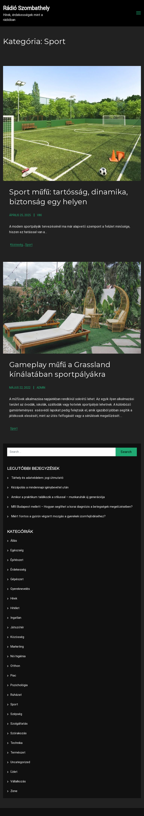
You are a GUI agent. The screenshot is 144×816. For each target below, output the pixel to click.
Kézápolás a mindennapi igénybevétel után (40, 487)
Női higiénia (18, 656)
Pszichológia (19, 685)
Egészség (17, 550)
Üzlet (13, 771)
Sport (29, 244)
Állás (13, 540)
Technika (16, 743)
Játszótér (17, 627)
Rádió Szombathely (26, 8)
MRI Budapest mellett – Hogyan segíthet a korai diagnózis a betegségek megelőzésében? (72, 506)
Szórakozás (18, 733)
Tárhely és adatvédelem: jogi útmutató (37, 477)
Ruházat (16, 694)
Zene (13, 791)
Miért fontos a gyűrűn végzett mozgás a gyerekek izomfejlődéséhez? (58, 516)
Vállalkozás (18, 781)
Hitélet (14, 608)
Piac (13, 675)
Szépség (16, 714)
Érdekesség (18, 569)
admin (41, 387)
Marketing (17, 646)
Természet (17, 752)
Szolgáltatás (19, 723)
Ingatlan (15, 617)
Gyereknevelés (20, 588)
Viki (39, 215)
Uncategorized (20, 762)
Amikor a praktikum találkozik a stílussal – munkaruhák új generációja (58, 496)
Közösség (16, 244)
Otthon (15, 665)
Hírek (13, 598)
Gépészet (17, 579)
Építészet (16, 560)
